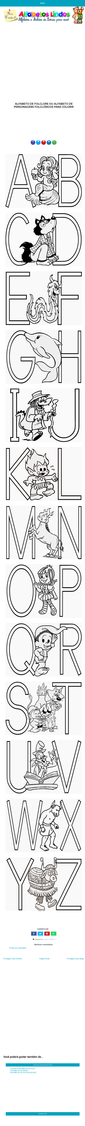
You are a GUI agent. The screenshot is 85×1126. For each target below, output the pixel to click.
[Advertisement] (42, 43)
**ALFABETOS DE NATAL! (19, 1071)
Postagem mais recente (12, 959)
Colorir (45, 939)
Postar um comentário (17, 948)
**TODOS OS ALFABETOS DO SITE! (22, 1069)
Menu (42, 3)
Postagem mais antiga (75, 959)
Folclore (52, 939)
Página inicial (44, 959)
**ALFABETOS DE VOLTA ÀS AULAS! (23, 1073)
